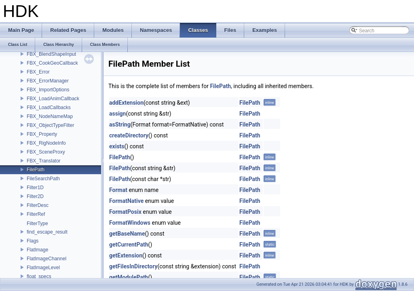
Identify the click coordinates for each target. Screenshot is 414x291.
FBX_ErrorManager (48, 81)
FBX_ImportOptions (48, 90)
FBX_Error (38, 72)
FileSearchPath (43, 178)
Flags (32, 241)
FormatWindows (129, 222)
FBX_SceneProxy (46, 152)
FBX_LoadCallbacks (49, 107)
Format (118, 190)
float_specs (39, 276)
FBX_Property (42, 134)
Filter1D (35, 187)
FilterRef (36, 214)
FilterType (37, 223)
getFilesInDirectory (133, 266)
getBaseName (127, 233)
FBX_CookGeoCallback (52, 63)
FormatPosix (125, 212)
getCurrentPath (128, 244)
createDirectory (128, 135)
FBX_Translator (44, 161)
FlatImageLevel (43, 267)
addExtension (126, 102)
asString (120, 124)
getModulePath (128, 277)
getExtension (125, 255)
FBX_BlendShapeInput (51, 54)
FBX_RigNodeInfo (46, 143)
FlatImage (37, 250)
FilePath (35, 170)
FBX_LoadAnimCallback (53, 98)
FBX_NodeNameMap (50, 116)
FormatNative (126, 201)
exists (117, 146)
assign (117, 113)
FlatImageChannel (46, 258)
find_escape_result (47, 232)
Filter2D (35, 196)
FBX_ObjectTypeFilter (50, 125)
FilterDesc (38, 205)
